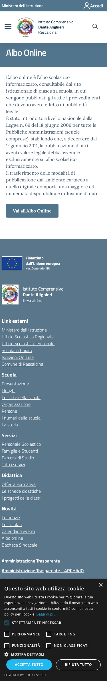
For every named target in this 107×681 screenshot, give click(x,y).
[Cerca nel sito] (95, 27)
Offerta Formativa (19, 484)
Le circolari (12, 524)
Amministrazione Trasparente (31, 560)
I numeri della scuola (21, 417)
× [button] (100, 585)
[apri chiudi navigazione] (8, 27)
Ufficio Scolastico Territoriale (28, 343)
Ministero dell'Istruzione (24, 329)
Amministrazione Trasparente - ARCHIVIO (43, 570)
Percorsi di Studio (18, 457)
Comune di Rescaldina (22, 364)
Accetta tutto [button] (29, 664)
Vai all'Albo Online (32, 211)
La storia (10, 424)
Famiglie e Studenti (20, 450)
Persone (9, 411)
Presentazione (15, 383)
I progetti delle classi (21, 497)
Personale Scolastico (21, 444)
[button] (53, 654)
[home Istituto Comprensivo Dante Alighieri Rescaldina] (45, 27)
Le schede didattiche (21, 491)
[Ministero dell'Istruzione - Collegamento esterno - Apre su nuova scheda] (22, 6)
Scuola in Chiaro (17, 350)
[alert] (53, 630)
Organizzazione (16, 404)
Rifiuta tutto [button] (78, 664)
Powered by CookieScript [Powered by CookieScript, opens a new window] (25, 675)
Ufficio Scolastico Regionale (28, 336)
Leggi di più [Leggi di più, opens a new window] (46, 614)
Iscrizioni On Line (18, 357)
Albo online (12, 538)
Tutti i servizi (13, 464)
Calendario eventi (18, 531)
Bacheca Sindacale (19, 544)
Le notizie (11, 517)
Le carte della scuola (21, 397)
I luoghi (8, 390)
